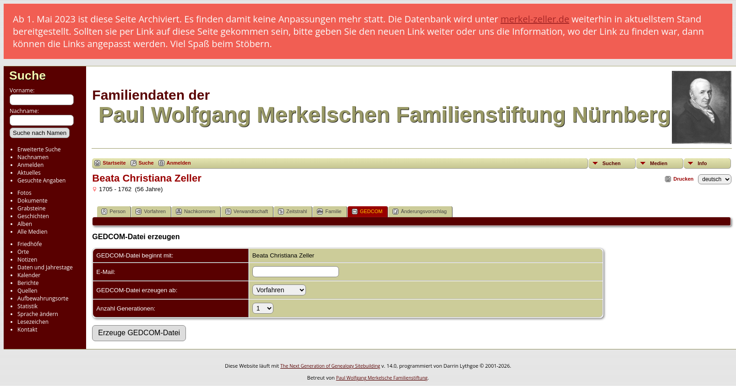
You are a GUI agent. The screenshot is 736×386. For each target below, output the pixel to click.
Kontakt (27, 329)
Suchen (611, 163)
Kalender (28, 275)
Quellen (27, 291)
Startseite (114, 163)
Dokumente (32, 200)
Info (702, 163)
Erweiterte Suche (38, 149)
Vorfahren (151, 211)
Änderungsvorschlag (420, 211)
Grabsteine (31, 208)
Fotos (24, 193)
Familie (329, 211)
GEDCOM (367, 211)
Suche (27, 75)
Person (113, 211)
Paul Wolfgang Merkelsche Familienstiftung (382, 378)
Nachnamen (33, 157)
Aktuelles (29, 173)
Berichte (28, 283)
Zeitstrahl (292, 211)
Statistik (27, 306)
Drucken (683, 179)
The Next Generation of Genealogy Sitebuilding (330, 366)
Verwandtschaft (246, 211)
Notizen (27, 259)
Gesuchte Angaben (41, 180)
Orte (23, 252)
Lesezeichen (33, 322)
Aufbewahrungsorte (42, 298)
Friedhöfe (29, 244)
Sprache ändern (37, 314)
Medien (658, 163)
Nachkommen (195, 211)
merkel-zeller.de (535, 19)
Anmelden (30, 165)
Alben (24, 224)
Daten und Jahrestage (45, 267)
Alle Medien (32, 232)
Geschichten (33, 216)
